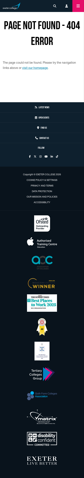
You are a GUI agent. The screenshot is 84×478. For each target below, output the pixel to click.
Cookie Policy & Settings (42, 180)
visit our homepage (35, 68)
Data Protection (42, 191)
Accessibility (42, 202)
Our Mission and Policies (42, 196)
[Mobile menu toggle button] (78, 6)
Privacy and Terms (42, 185)
